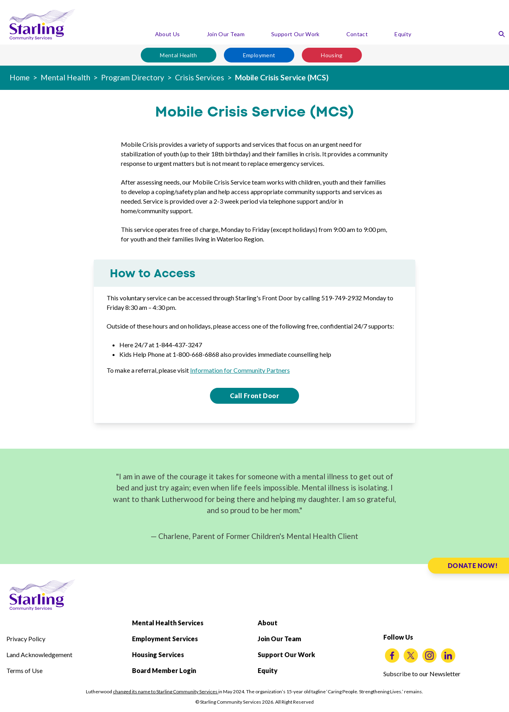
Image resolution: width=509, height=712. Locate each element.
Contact (357, 34)
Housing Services (158, 654)
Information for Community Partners (240, 370)
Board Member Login (164, 670)
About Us (167, 34)
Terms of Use (24, 670)
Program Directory (132, 77)
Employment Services (165, 638)
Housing (331, 55)
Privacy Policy (25, 638)
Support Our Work (295, 34)
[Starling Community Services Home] (42, 24)
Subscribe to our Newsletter (421, 673)
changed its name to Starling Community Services (165, 691)
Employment (259, 55)
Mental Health (178, 55)
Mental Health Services (168, 622)
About (268, 622)
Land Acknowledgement (39, 654)
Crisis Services (199, 77)
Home (20, 77)
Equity (402, 34)
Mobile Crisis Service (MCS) (281, 77)
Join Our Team (226, 34)
